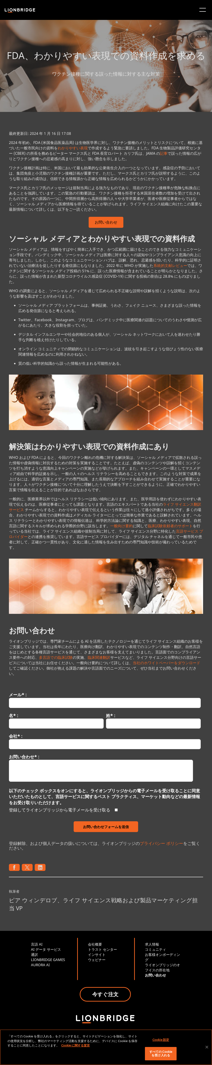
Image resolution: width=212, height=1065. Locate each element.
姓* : (110, 715)
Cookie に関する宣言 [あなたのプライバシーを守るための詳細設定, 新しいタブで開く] (75, 1045)
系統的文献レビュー (170, 265)
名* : (13, 715)
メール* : (17, 694)
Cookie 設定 (160, 1040)
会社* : (15, 736)
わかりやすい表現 (73, 148)
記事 (163, 153)
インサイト (97, 954)
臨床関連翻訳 (99, 657)
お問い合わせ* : (24, 756)
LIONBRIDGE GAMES (48, 959)
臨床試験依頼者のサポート (170, 525)
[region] (106, 1047)
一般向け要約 (121, 525)
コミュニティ (155, 949)
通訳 (34, 954)
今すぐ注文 (105, 994)
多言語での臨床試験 (56, 657)
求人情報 (152, 944)
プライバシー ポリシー (161, 843)
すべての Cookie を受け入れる (160, 1054)
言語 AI (36, 944)
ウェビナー (97, 959)
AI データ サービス (46, 949)
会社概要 (95, 944)
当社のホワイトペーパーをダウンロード (166, 662)
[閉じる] (207, 1047)
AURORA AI (40, 964)
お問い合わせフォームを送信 (106, 826)
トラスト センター (102, 949)
